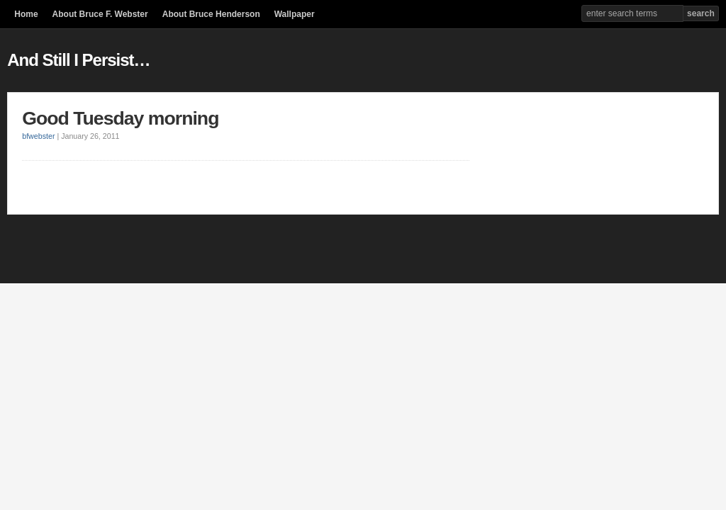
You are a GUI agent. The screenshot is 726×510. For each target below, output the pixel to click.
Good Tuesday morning (120, 118)
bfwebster (38, 136)
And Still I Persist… (78, 59)
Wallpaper (294, 14)
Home (26, 14)
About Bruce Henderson (211, 14)
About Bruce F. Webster (100, 14)
